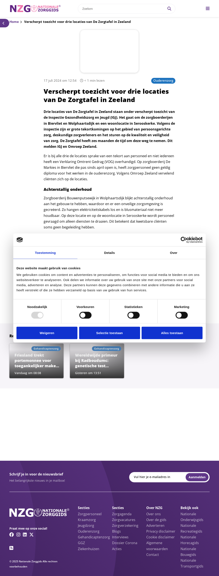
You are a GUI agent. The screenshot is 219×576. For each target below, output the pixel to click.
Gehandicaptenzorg (94, 537)
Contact (152, 554)
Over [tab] (174, 252)
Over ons (153, 514)
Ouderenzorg (163, 80)
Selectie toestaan (109, 333)
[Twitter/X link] (31, 535)
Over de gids (156, 519)
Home (14, 21)
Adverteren (155, 525)
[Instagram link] (18, 535)
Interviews (120, 537)
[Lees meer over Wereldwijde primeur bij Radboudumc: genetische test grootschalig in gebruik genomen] (97, 361)
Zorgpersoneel (90, 514)
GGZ (81, 542)
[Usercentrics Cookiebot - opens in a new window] (184, 240)
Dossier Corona (124, 542)
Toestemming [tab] (45, 252)
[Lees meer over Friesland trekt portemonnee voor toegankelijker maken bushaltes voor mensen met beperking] (36, 361)
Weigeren (47, 333)
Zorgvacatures (123, 519)
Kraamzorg (87, 519)
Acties (117, 548)
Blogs (116, 531)
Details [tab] (109, 252)
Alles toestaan (172, 333)
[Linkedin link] (25, 535)
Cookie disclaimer (160, 537)
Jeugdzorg (86, 525)
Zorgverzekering (125, 525)
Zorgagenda (122, 514)
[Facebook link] (11, 535)
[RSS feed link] (11, 548)
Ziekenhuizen (88, 548)
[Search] (169, 8)
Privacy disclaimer (160, 531)
